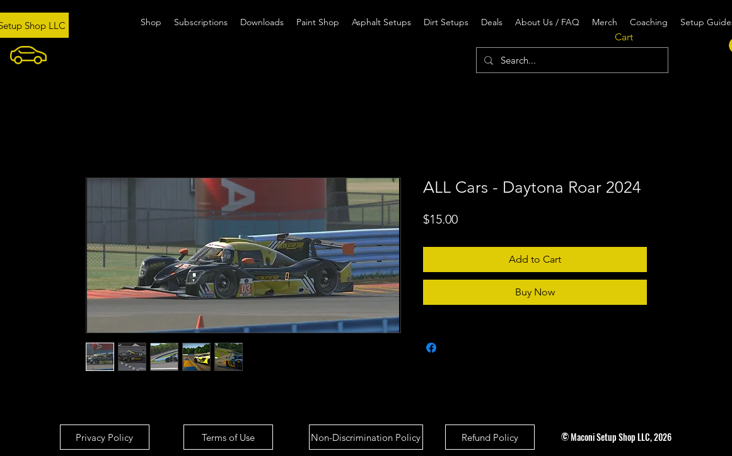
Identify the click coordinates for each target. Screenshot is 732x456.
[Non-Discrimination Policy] (366, 437)
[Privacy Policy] (104, 437)
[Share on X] (455, 347)
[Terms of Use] (228, 437)
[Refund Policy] (490, 437)
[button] (633, 37)
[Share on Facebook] (431, 347)
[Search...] (571, 60)
